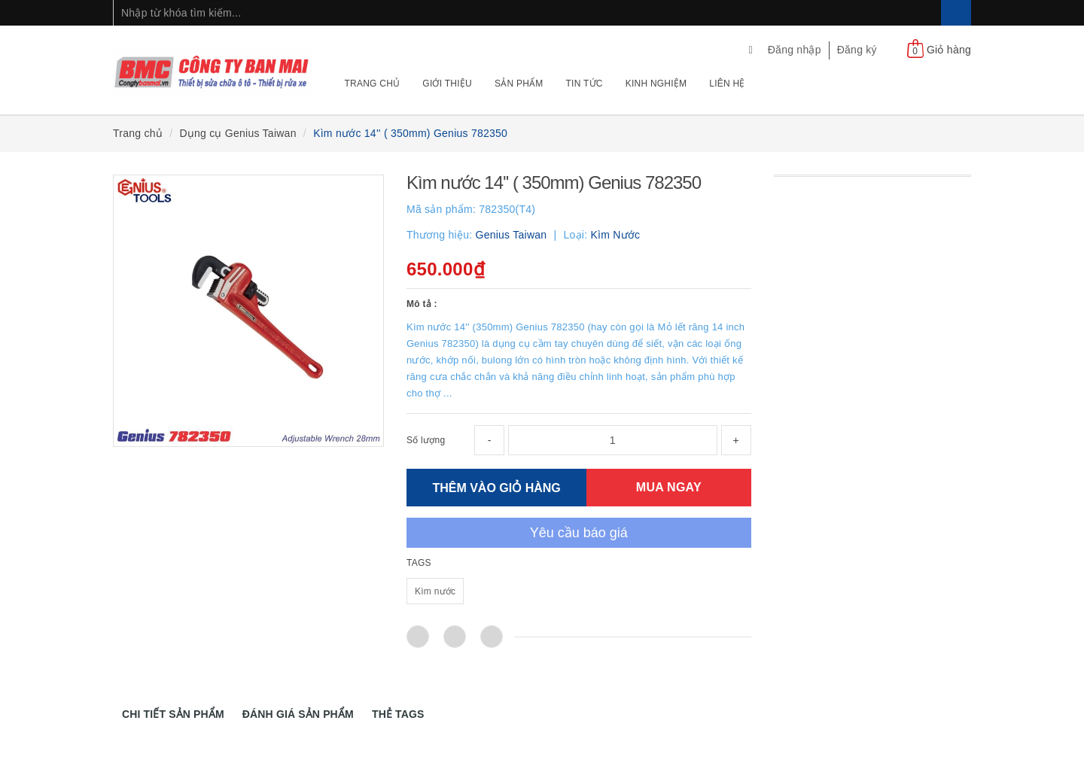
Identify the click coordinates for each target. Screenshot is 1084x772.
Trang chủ (372, 83)
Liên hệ (726, 83)
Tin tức (584, 83)
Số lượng (425, 440)
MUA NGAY (669, 487)
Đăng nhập (794, 50)
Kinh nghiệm (656, 83)
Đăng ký (857, 50)
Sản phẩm (519, 83)
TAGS (418, 563)
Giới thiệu (447, 83)
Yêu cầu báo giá (579, 532)
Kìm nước (435, 591)
